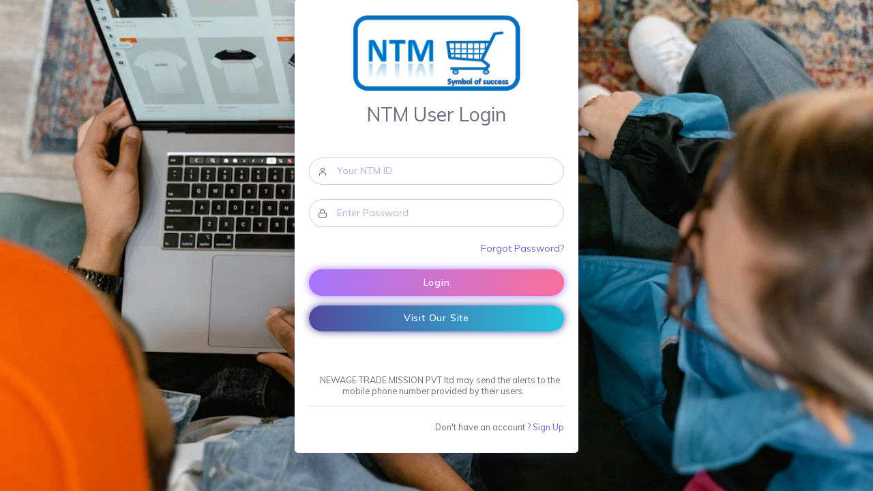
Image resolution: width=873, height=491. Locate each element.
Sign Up (548, 426)
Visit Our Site (436, 318)
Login (437, 282)
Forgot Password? (522, 248)
